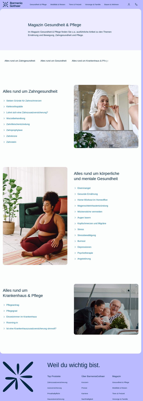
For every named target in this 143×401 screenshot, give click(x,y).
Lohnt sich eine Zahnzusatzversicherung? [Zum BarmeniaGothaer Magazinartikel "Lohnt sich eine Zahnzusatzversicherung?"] (25, 112)
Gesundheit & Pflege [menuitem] (38, 4)
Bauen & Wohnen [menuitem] (111, 4)
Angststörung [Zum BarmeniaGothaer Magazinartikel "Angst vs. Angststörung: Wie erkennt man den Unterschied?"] (82, 258)
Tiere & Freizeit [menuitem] (75, 4)
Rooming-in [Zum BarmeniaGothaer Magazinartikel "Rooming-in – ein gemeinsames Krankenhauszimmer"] (10, 322)
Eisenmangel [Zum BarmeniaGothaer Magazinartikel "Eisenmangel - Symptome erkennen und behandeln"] (82, 188)
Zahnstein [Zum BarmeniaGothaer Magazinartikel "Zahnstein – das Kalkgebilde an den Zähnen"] (9, 142)
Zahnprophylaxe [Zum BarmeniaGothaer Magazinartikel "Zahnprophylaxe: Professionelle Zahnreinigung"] (12, 130)
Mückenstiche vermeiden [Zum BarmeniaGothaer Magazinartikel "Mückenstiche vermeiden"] (88, 211)
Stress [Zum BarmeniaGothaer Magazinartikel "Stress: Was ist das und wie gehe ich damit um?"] (79, 229)
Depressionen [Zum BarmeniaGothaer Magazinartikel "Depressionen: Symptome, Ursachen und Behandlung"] (82, 247)
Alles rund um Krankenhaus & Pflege (90, 61)
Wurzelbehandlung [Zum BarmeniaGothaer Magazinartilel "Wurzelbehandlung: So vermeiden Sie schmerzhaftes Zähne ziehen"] (14, 118)
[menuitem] (128, 4)
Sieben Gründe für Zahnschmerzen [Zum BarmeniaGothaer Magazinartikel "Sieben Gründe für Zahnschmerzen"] (22, 100)
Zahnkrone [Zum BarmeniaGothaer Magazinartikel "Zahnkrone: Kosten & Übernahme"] (10, 136)
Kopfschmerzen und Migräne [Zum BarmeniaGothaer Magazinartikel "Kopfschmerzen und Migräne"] (90, 223)
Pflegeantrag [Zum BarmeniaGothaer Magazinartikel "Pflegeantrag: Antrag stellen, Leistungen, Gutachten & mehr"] (11, 305)
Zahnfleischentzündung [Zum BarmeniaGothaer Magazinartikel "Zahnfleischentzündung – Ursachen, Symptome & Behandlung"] (16, 124)
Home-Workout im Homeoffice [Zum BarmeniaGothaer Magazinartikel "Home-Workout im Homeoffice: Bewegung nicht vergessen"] (90, 200)
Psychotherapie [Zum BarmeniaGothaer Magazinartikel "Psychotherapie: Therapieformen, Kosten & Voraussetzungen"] (83, 253)
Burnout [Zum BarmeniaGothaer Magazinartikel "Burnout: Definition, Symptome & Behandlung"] (79, 241)
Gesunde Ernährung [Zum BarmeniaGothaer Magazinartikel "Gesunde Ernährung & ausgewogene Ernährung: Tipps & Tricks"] (86, 194)
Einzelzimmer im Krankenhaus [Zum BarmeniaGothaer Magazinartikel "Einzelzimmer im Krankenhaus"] (20, 316)
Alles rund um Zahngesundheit (20, 61)
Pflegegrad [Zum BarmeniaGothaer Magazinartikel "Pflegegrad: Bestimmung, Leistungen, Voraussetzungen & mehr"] (10, 311)
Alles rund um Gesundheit (53, 61)
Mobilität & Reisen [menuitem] (57, 4)
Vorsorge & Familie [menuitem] (93, 4)
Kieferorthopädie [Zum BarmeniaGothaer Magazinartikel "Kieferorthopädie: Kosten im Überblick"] (13, 106)
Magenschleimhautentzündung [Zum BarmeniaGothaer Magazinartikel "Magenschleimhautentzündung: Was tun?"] (91, 205)
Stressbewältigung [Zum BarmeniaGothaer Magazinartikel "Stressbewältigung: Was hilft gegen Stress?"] (85, 235)
